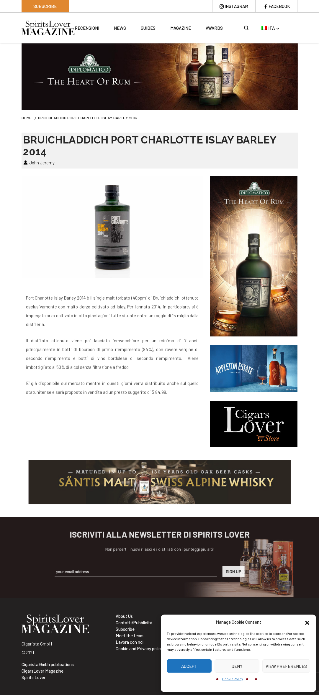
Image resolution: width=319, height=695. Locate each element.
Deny (237, 666)
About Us (124, 616)
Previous (17, 76)
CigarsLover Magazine (42, 670)
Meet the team (129, 635)
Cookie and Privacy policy (139, 648)
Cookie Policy (232, 679)
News (120, 28)
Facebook (279, 6)
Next (302, 76)
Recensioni (87, 28)
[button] (307, 622)
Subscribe (45, 6)
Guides (148, 28)
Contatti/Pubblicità (134, 622)
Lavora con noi (129, 642)
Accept (189, 666)
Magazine (180, 28)
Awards (214, 28)
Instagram (236, 6)
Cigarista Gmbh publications (48, 664)
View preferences (286, 666)
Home (27, 117)
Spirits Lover (33, 677)
